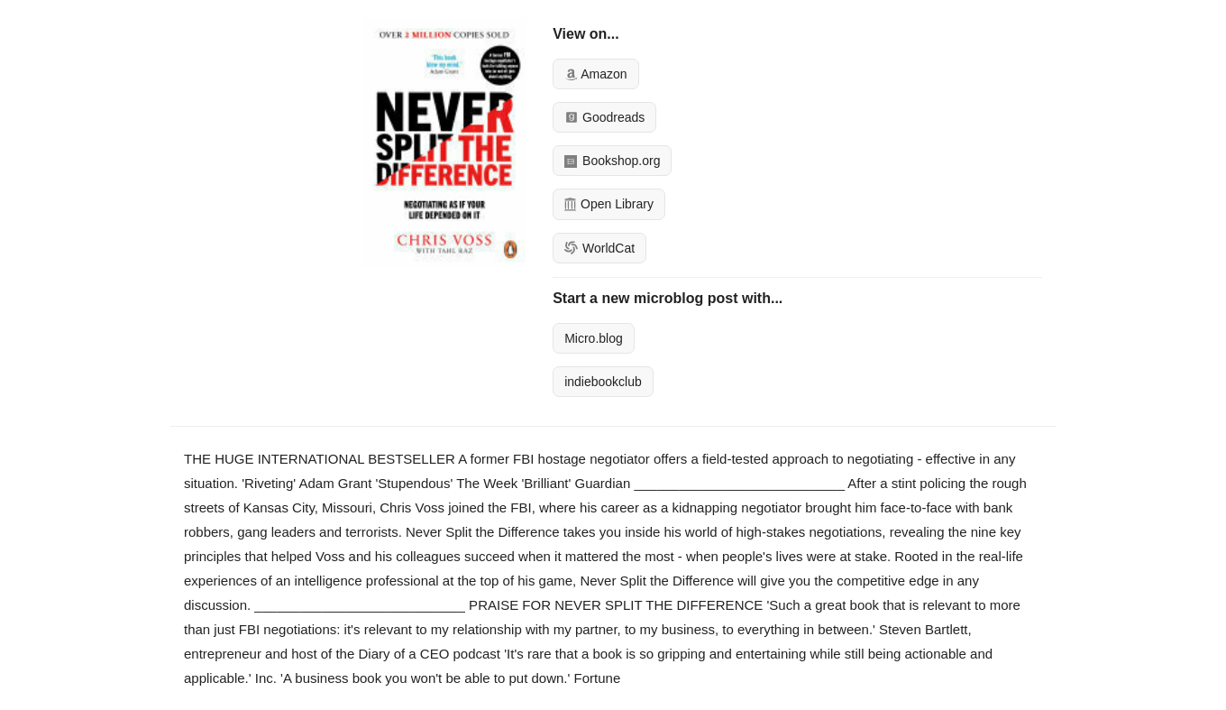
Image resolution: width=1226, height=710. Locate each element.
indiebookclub (603, 381)
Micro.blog (593, 338)
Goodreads (604, 117)
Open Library (609, 204)
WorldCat (599, 248)
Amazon (595, 74)
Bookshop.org (612, 160)
